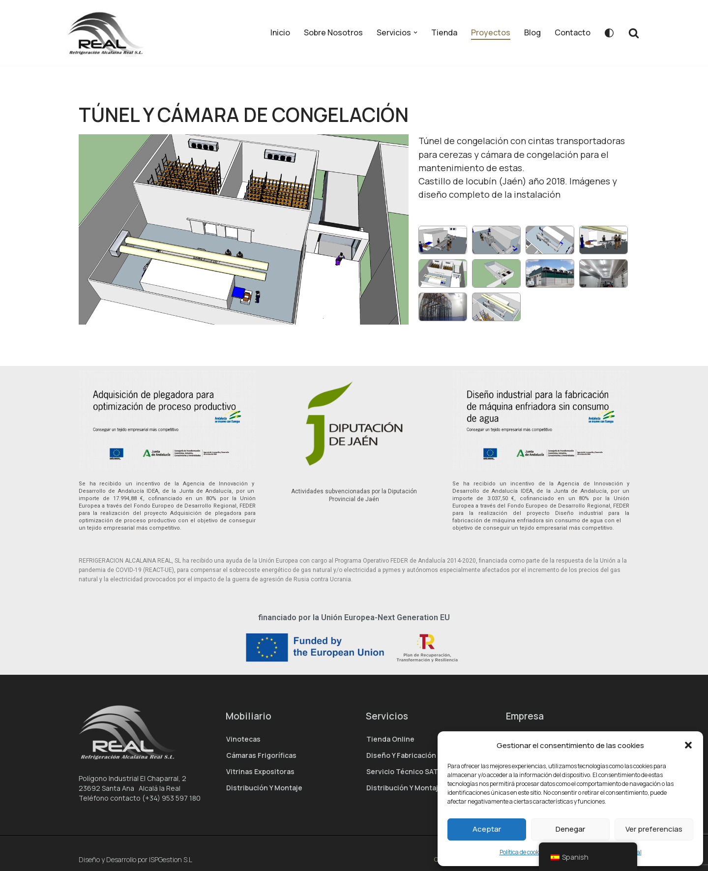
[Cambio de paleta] (609, 33)
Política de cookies (523, 852)
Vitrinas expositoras (260, 771)
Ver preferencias (653, 829)
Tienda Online (390, 739)
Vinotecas (243, 739)
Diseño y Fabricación (401, 755)
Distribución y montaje (264, 787)
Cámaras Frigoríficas (261, 755)
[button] (688, 745)
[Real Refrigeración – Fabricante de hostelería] (109, 33)
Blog (532, 32)
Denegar (570, 829)
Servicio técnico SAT (402, 771)
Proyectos (490, 32)
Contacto (572, 32)
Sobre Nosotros (333, 32)
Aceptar (486, 829)
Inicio (280, 32)
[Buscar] (633, 33)
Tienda (444, 32)
